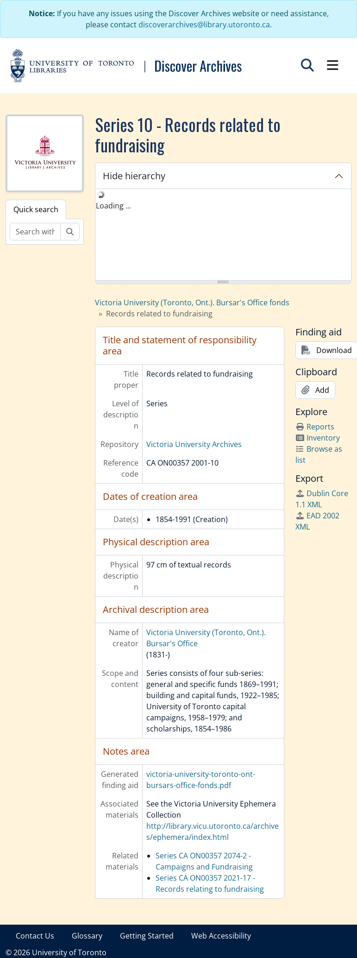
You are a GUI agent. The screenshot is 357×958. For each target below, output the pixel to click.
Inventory (317, 438)
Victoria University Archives (194, 444)
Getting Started (147, 936)
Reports (314, 427)
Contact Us (35, 936)
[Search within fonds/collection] (35, 231)
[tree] (223, 235)
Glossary (87, 936)
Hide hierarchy (134, 176)
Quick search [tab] (35, 209)
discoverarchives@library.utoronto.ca (204, 24)
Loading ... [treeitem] (113, 206)
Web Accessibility (221, 936)
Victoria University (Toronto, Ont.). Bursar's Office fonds (192, 302)
